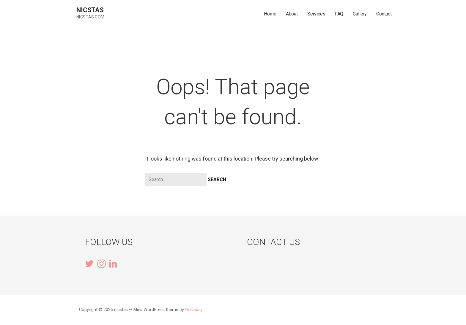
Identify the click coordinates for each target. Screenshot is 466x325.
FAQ (339, 14)
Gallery (360, 14)
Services (316, 14)
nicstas (90, 10)
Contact (384, 14)
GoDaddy (194, 309)
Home (270, 14)
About (292, 14)
